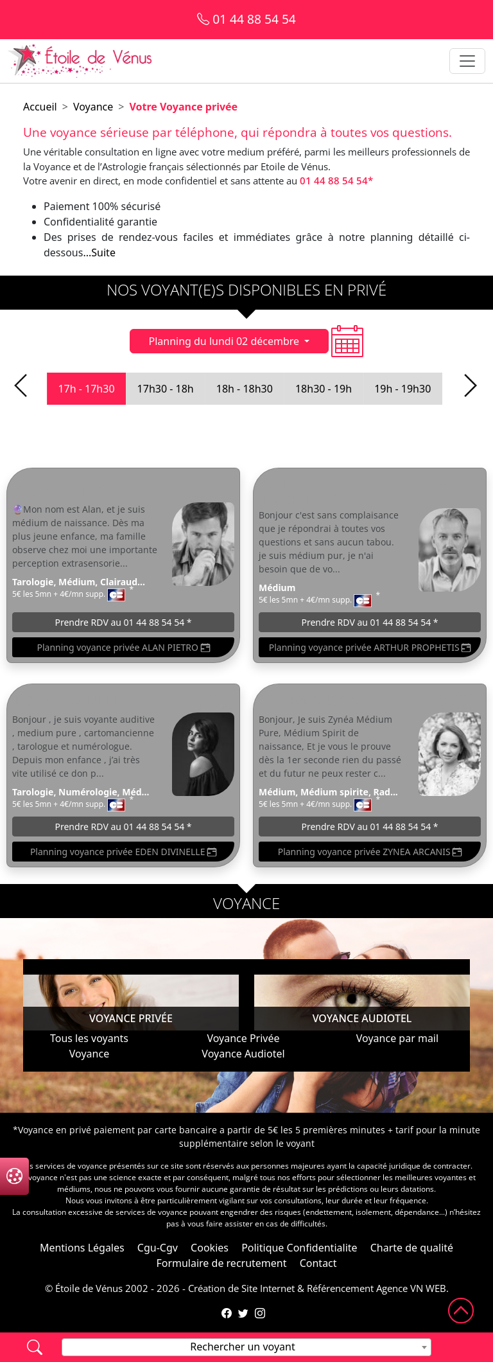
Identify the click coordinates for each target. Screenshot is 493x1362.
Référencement (340, 1288)
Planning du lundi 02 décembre (225, 341)
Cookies (210, 1248)
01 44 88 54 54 (246, 19)
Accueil (40, 107)
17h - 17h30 (86, 389)
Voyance (93, 107)
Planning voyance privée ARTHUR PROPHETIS (370, 647)
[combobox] (246, 1347)
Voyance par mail (397, 1038)
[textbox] (246, 1346)
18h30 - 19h (323, 389)
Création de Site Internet (241, 1288)
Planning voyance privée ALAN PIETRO (123, 647)
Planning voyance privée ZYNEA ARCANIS (370, 851)
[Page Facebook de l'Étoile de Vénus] (226, 1313)
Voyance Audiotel (243, 1054)
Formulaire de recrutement (221, 1263)
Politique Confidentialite (299, 1248)
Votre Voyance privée (183, 107)
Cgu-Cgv (157, 1248)
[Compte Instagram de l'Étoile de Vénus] (260, 1313)
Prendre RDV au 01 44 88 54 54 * (123, 622)
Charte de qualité (411, 1248)
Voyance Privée (243, 1038)
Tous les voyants (89, 1038)
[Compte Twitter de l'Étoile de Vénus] (243, 1313)
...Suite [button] (99, 252)
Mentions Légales (82, 1248)
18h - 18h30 (244, 389)
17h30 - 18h (165, 389)
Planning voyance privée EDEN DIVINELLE (123, 851)
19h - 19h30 (402, 389)
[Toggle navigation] (467, 61)
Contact (318, 1263)
